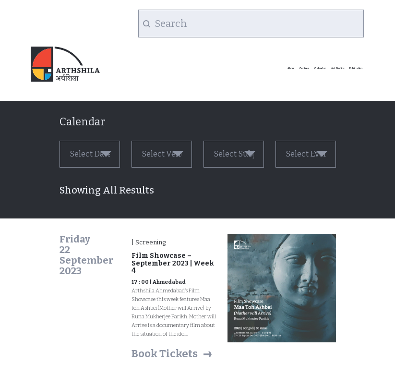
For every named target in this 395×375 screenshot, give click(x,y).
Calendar (320, 68)
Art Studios (338, 68)
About (291, 68)
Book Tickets (165, 353)
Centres (304, 68)
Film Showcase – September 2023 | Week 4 (173, 263)
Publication (355, 68)
